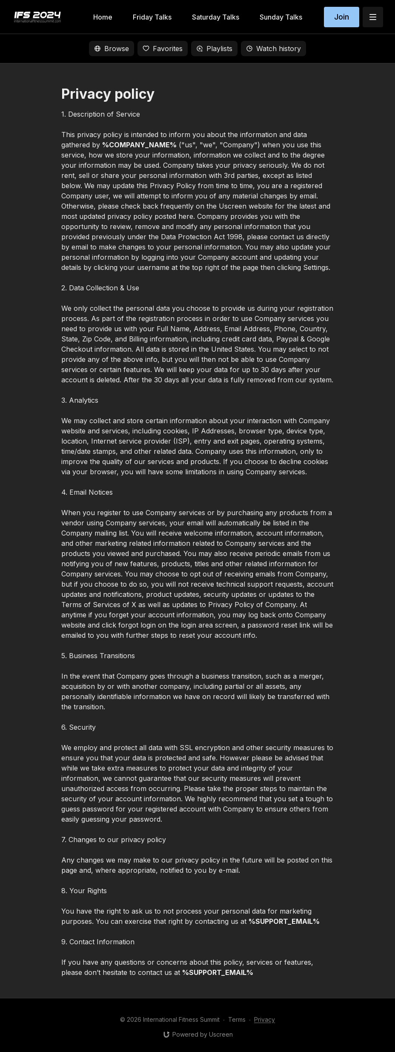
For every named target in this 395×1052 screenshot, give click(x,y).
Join (341, 16)
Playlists (214, 48)
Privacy (264, 1019)
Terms (237, 1019)
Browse (111, 48)
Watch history (273, 48)
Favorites (163, 48)
